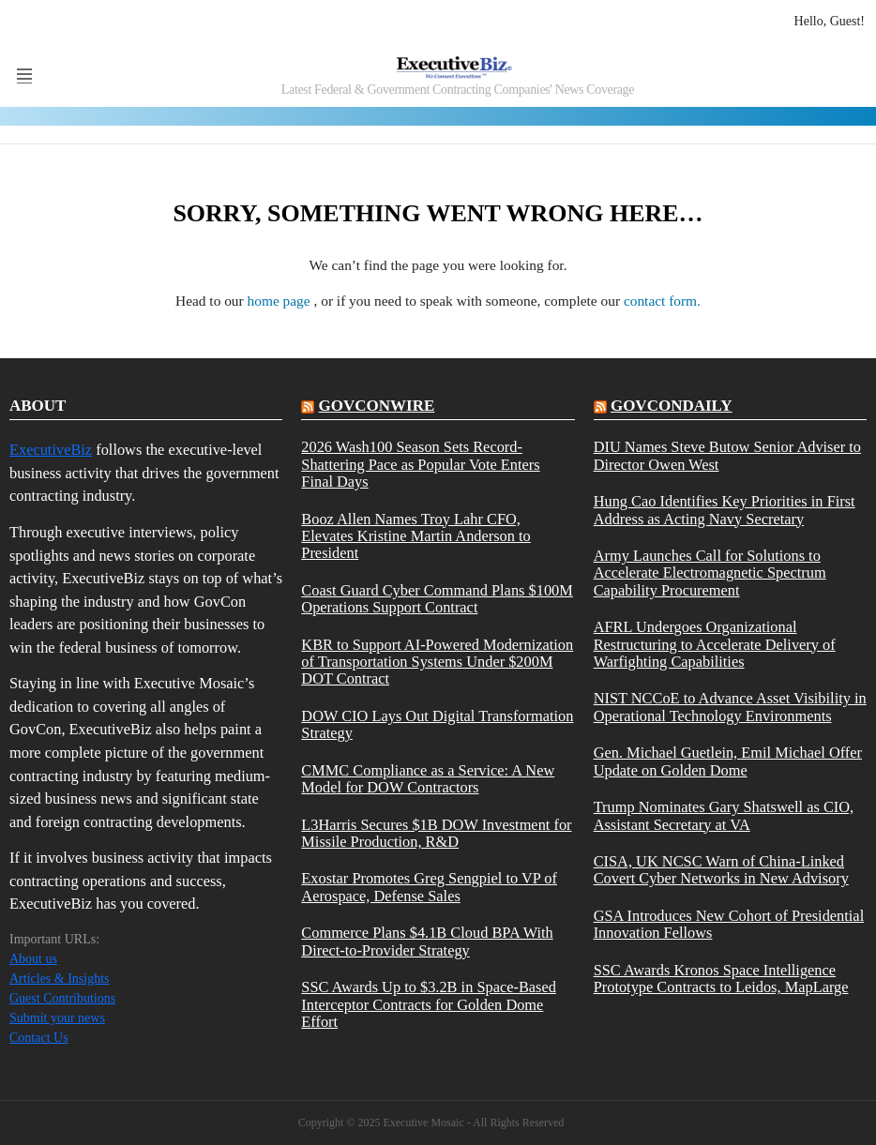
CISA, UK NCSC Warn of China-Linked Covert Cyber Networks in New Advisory (721, 870)
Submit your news (57, 1018)
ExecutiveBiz (50, 450)
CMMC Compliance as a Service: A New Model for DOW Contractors (427, 779)
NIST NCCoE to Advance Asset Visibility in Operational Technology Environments (730, 707)
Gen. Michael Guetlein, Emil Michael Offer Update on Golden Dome (728, 761)
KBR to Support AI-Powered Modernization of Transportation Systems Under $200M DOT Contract (437, 662)
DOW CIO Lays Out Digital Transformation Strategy (437, 725)
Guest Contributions (62, 998)
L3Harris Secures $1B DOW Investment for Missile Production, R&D (436, 834)
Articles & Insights (59, 979)
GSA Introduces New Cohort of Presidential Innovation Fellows (729, 925)
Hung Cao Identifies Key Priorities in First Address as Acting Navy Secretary (724, 510)
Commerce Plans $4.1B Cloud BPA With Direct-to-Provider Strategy (426, 941)
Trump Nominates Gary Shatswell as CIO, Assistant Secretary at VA (724, 816)
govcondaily (672, 405)
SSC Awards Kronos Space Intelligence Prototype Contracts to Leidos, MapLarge (721, 979)
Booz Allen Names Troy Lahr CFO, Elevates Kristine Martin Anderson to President (415, 537)
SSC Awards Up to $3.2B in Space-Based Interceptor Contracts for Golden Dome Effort (428, 1005)
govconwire (377, 405)
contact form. (662, 301)
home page (281, 301)
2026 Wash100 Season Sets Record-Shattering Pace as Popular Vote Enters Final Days (420, 464)
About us (33, 959)
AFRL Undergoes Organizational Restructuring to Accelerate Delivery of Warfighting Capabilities (715, 644)
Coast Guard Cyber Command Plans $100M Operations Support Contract (436, 599)
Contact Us (38, 1038)
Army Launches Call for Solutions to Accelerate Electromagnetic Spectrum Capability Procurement (710, 573)
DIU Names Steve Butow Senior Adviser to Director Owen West (727, 456)
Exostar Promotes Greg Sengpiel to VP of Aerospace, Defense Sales (429, 887)
